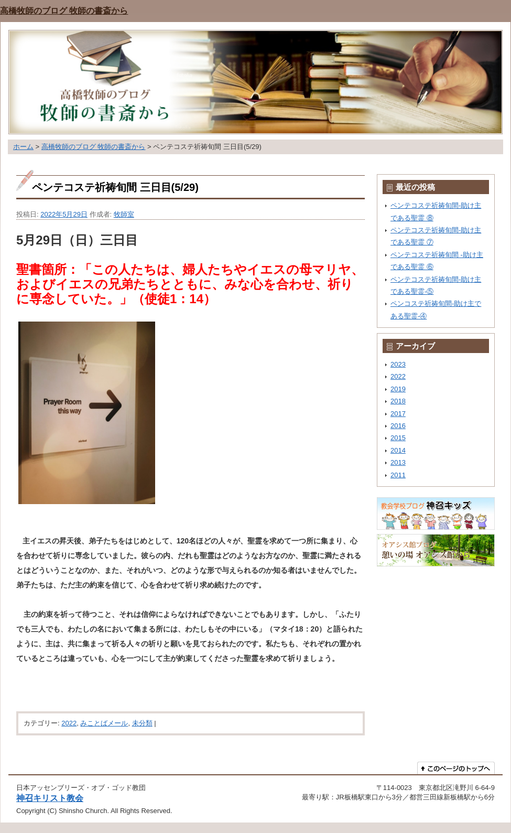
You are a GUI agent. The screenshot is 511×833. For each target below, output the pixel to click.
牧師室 (124, 214)
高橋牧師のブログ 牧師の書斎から (64, 10)
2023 (398, 364)
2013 (398, 462)
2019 (398, 389)
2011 (398, 475)
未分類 (142, 723)
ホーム (23, 147)
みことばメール (104, 723)
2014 (398, 450)
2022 (69, 723)
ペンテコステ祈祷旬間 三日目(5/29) (115, 187)
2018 (398, 401)
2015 (398, 438)
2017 (398, 414)
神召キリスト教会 (49, 798)
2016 (398, 426)
